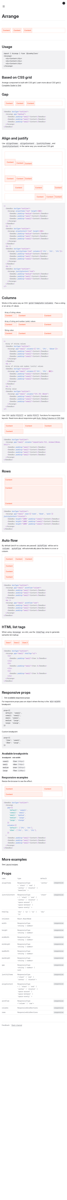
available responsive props (19, 698)
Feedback (6, 1025)
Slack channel (16, 1025)
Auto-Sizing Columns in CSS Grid (50, 418)
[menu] (4, 6)
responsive (58, 883)
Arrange (10, 16)
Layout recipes (12, 864)
